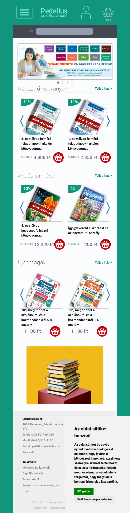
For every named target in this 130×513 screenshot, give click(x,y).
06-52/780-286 (44, 434)
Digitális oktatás (33, 473)
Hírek (25, 491)
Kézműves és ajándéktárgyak (41, 485)
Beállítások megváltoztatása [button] (94, 499)
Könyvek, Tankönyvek (36, 467)
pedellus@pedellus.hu (46, 446)
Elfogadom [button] (83, 491)
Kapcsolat (28, 452)
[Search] (64, 31)
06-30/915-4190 (42, 440)
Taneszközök (31, 479)
